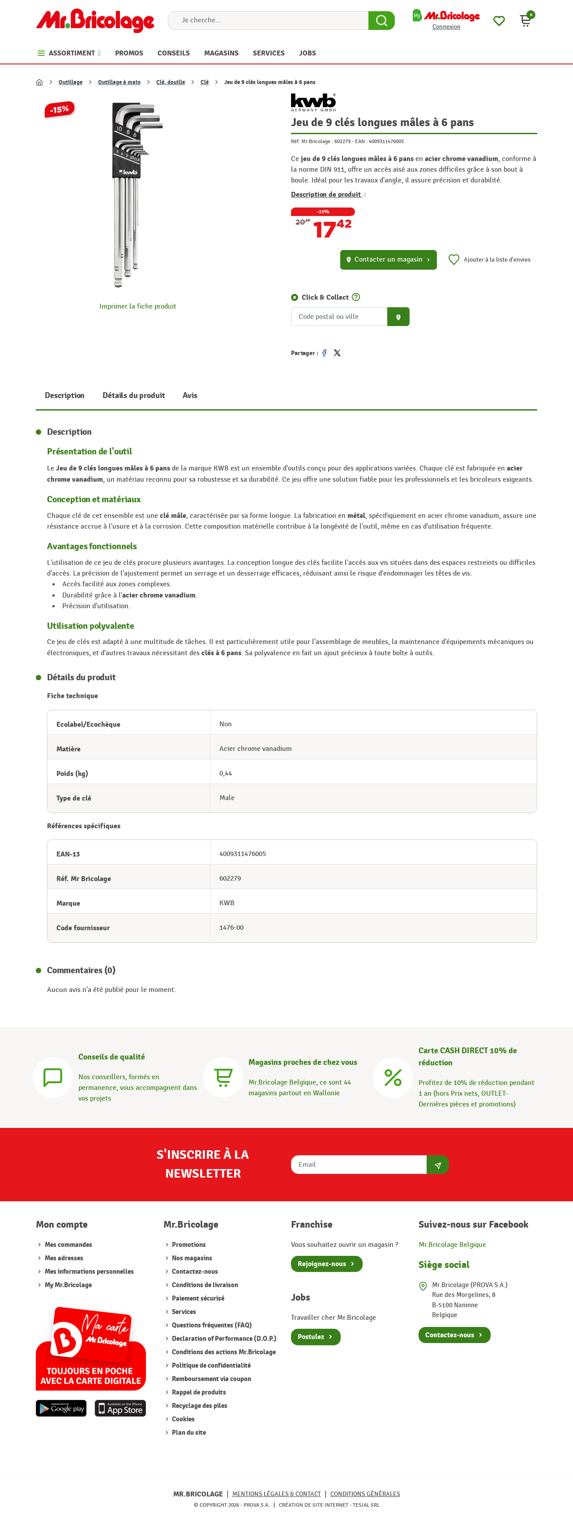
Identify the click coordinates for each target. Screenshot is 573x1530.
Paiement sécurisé (197, 1298)
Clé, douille (170, 82)
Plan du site (188, 1432)
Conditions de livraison (204, 1285)
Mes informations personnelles (89, 1271)
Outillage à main (119, 82)
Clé (205, 82)
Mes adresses (64, 1258)
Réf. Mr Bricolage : (312, 141)
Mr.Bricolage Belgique (452, 1245)
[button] (525, 20)
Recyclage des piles (199, 1406)
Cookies (183, 1419)
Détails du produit (134, 395)
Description (65, 395)
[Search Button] (381, 20)
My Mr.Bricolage (68, 1285)
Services (183, 1312)
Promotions (188, 1245)
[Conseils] (53, 1076)
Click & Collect (325, 297)
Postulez (311, 1336)
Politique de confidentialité (211, 1365)
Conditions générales (365, 1494)
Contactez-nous (194, 1271)
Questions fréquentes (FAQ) (211, 1325)
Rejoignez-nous (322, 1263)
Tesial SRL (366, 1505)
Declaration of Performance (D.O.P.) (224, 1339)
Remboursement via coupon (211, 1379)
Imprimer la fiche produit (137, 306)
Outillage (70, 82)
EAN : (361, 141)
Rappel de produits (198, 1392)
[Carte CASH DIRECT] (393, 1076)
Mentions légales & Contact (276, 1494)
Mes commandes (68, 1245)
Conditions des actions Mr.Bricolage (223, 1352)
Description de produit (328, 195)
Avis (190, 395)
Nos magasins (191, 1258)
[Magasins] (223, 1076)
